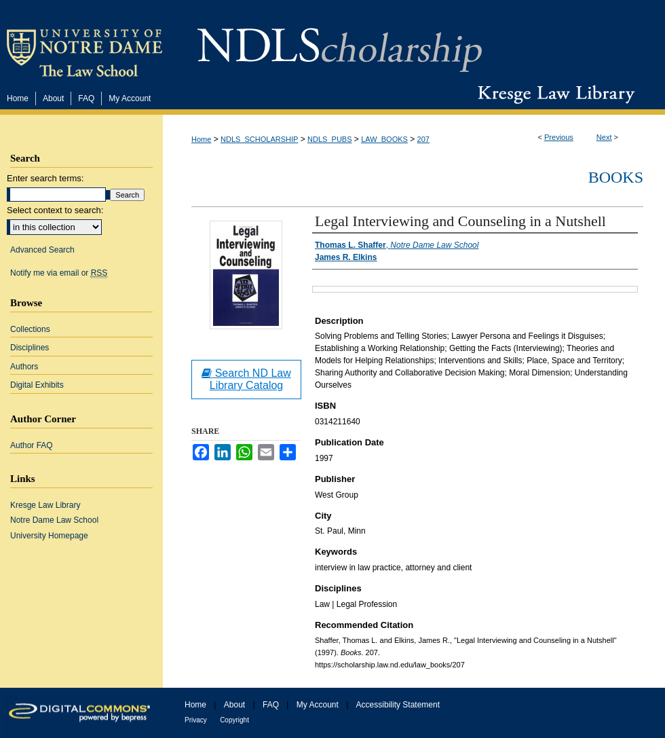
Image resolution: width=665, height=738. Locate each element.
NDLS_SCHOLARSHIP (259, 139)
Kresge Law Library (553, 94)
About (234, 704)
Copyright (234, 720)
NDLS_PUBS (329, 139)
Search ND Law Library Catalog (246, 379)
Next (604, 137)
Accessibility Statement (398, 704)
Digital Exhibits (37, 385)
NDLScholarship (339, 42)
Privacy (196, 720)
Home (201, 139)
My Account (318, 704)
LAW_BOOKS (384, 139)
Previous (558, 137)
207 (423, 139)
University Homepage (49, 535)
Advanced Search (42, 250)
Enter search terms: (45, 178)
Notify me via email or (58, 273)
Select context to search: (55, 210)
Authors (24, 366)
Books (615, 177)
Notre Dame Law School (54, 520)
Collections (30, 329)
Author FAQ (31, 445)
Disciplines (29, 347)
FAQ (271, 704)
